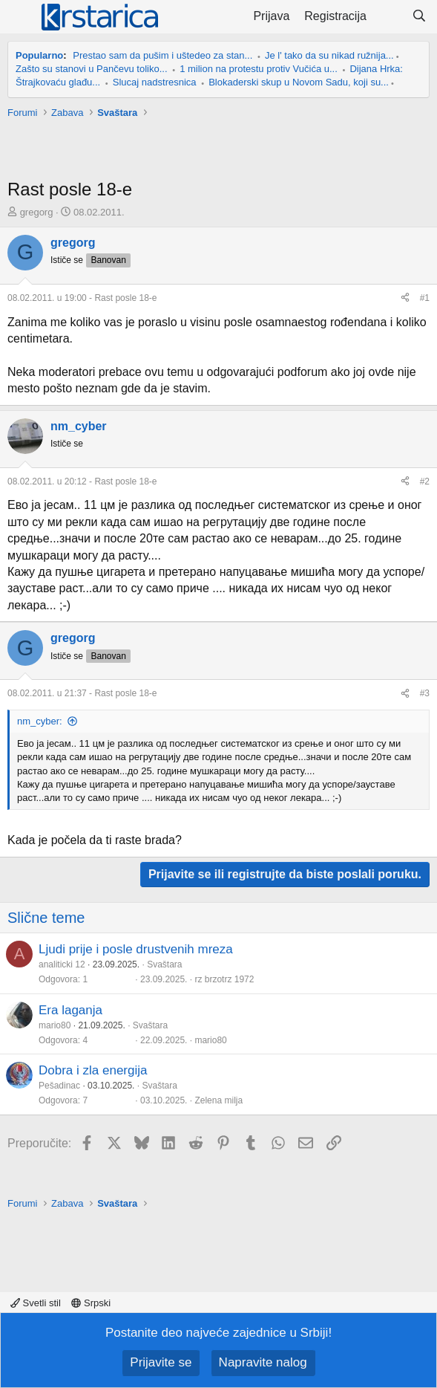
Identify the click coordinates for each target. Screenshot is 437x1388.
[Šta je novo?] (389, 16)
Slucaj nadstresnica (155, 82)
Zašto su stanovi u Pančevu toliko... (92, 68)
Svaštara (164, 964)
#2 (425, 481)
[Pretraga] (419, 16)
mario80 (54, 1025)
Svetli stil (35, 1302)
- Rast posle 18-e (82, 298)
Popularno (39, 55)
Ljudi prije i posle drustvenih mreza (136, 949)
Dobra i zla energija (93, 1070)
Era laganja (70, 1010)
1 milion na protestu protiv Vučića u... (259, 68)
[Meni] (20, 17)
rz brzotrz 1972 (224, 979)
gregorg (36, 212)
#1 (425, 298)
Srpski (91, 1302)
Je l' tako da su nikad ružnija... (329, 55)
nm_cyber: (39, 721)
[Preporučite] (405, 298)
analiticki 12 (62, 964)
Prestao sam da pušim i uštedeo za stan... (162, 55)
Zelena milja (218, 1100)
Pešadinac (59, 1085)
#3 (425, 693)
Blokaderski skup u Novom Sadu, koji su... (298, 82)
